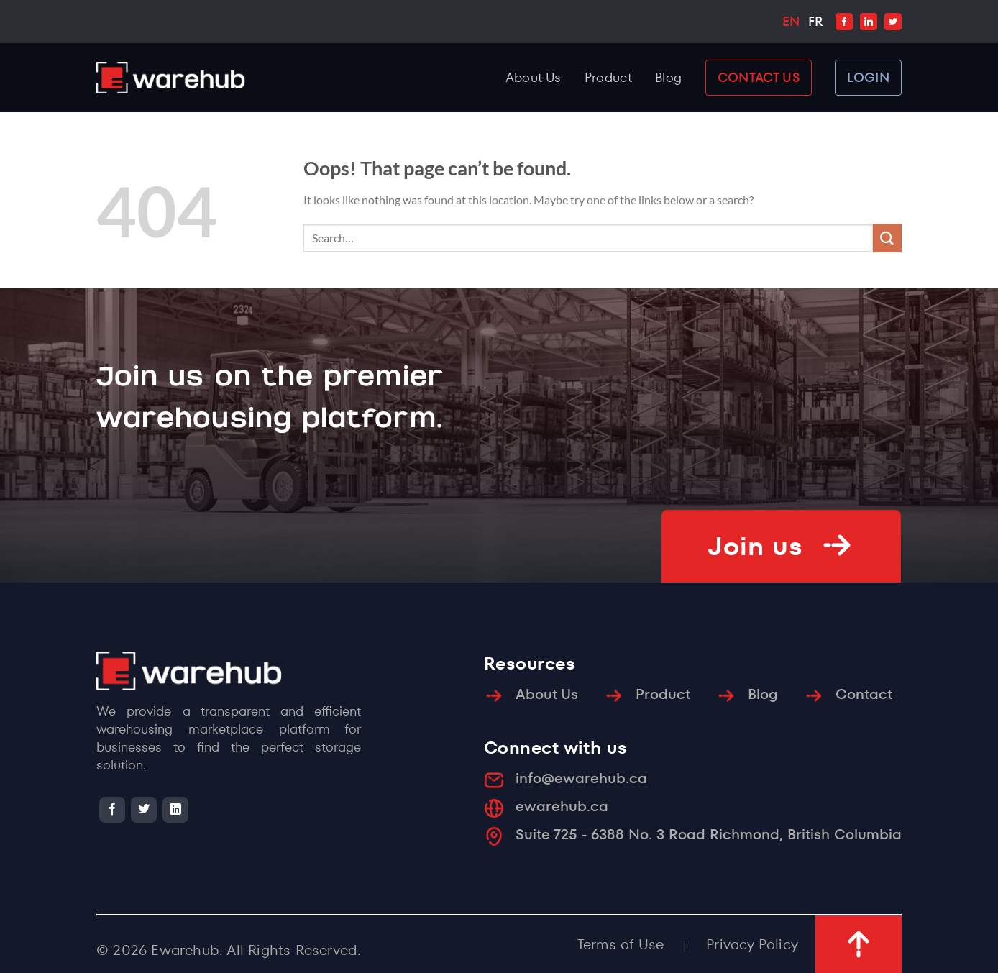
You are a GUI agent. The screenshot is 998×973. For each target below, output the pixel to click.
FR (815, 21)
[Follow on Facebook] (112, 809)
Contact (864, 694)
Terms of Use (620, 944)
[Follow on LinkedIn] (175, 809)
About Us (533, 77)
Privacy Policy (752, 944)
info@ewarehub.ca (581, 778)
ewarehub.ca (562, 806)
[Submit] (887, 238)
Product (609, 77)
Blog (668, 77)
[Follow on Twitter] (144, 809)
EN (791, 21)
